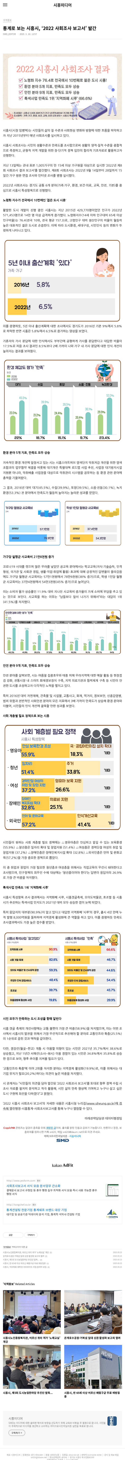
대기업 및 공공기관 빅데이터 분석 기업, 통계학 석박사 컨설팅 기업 (43, 1214)
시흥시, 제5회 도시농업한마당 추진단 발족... (21, 1259)
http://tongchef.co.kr (18, 1204)
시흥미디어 (62, 4)
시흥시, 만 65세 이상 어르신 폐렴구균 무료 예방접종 (24, 1263)
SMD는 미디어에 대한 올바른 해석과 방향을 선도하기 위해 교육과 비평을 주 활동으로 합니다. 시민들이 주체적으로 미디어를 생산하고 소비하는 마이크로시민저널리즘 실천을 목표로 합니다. (57, 1424)
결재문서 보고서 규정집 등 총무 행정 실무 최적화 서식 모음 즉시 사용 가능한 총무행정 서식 (51, 1192)
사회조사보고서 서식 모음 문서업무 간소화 (33, 1186)
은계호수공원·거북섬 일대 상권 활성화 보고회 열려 (23, 1256)
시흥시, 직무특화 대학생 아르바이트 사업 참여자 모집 (25, 1266)
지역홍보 (7, 1246)
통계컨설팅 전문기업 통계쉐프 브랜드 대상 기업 (36, 1210)
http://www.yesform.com (20, 1180)
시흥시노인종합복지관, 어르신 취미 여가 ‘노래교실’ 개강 (26, 1252)
